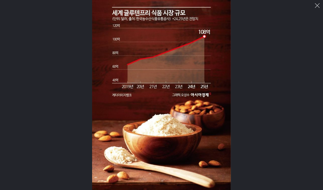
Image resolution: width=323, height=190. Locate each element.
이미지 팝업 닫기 (317, 5)
